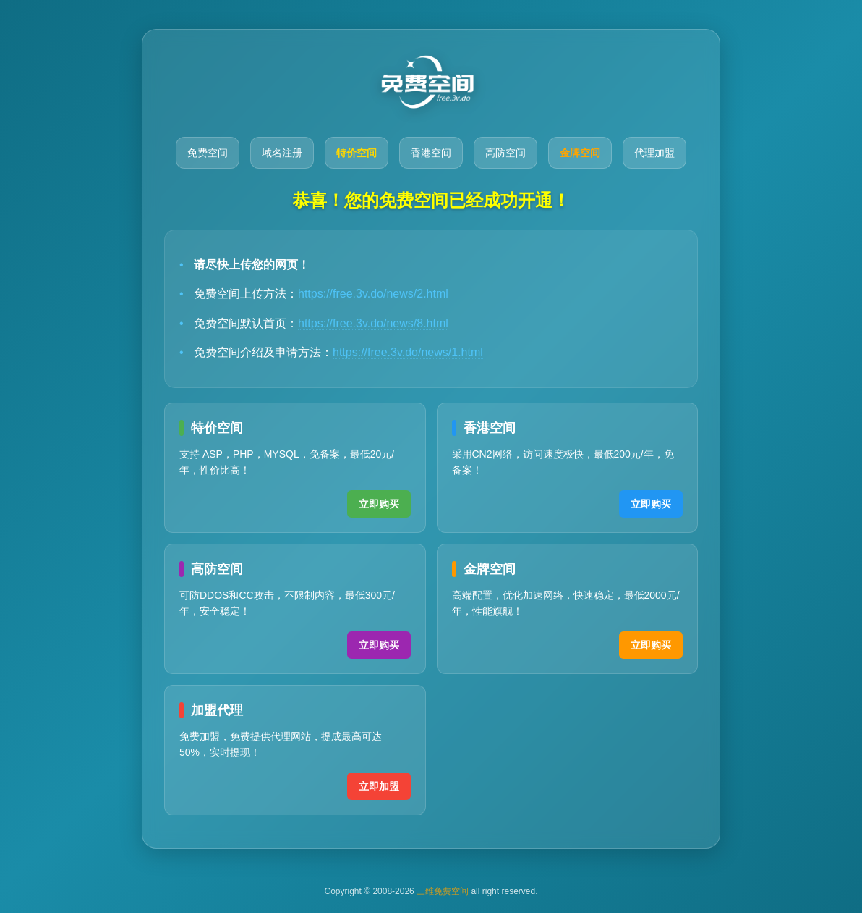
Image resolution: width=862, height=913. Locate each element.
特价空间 (356, 153)
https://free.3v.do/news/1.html (408, 352)
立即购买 (379, 504)
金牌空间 (580, 153)
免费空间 (207, 153)
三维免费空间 (443, 891)
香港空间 (431, 153)
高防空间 (505, 153)
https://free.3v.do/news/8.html (373, 323)
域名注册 (282, 153)
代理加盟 (654, 153)
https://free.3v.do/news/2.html (373, 293)
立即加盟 (379, 786)
